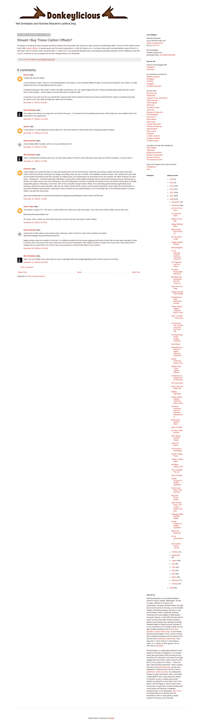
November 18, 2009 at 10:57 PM (36, 262)
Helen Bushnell (30, 141)
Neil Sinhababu (30, 110)
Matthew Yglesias (153, 77)
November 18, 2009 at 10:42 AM (36, 248)
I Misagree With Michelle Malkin (177, 516)
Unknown (27, 169)
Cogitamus (151, 67)
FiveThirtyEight (152, 115)
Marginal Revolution (154, 153)
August (174, 561)
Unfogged (150, 84)
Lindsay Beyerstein (154, 124)
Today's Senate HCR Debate (177, 293)
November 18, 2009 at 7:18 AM (35, 199)
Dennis (26, 75)
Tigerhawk (150, 150)
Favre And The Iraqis (176, 287)
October (175, 552)
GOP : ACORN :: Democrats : (177, 318)
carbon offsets (32, 48)
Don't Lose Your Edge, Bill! (177, 387)
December (176, 202)
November (176, 205)
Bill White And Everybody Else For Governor (176, 280)
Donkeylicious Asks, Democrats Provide (176, 300)
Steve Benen (151, 119)
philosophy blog (164, 667)
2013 (172, 186)
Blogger (111, 718)
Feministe (150, 134)
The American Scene (154, 160)
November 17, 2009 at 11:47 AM (36, 133)
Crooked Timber (153, 141)
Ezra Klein (150, 69)
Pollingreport (151, 167)
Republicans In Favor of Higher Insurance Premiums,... (177, 352)
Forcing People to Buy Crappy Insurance (177, 338)
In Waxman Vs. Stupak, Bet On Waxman (177, 378)
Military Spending (176, 393)
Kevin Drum (151, 117)
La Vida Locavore (153, 136)
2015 (172, 179)
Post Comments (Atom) (36, 276)
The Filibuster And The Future (176, 264)
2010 (172, 196)
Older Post (136, 272)
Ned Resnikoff (152, 129)
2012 (172, 189)
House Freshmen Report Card (177, 361)
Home (79, 272)
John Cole (150, 110)
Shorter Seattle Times (177, 455)
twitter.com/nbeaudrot (155, 43)
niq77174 (156, 45)
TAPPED (150, 81)
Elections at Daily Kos (155, 112)
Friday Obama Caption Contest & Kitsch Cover (177, 310)
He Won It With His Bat (177, 432)
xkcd (148, 169)
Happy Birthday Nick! (177, 225)
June (174, 567)
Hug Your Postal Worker (175, 497)
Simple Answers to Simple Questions (176, 525)
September (176, 555)
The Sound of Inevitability (176, 450)
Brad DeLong (152, 93)
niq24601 (159, 646)
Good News (175, 344)
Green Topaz (29, 207)
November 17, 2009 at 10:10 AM (36, 119)
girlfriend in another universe (157, 672)
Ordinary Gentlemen (154, 126)
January (175, 584)
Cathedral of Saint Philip (166, 639)
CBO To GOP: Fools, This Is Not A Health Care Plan (176, 507)
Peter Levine (151, 131)
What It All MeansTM (176, 532)
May (173, 570)
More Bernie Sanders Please (175, 438)
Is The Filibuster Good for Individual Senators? (176, 255)
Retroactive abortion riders (175, 422)
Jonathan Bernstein (154, 86)
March (174, 577)
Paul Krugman (152, 103)
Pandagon (150, 79)
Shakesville (151, 96)
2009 (172, 199)
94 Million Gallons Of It (177, 466)
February (175, 580)
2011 (172, 193)
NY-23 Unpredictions (177, 538)
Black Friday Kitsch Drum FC (177, 232)
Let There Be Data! (176, 215)
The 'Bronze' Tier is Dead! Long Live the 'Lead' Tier (177, 327)
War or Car (177, 691)
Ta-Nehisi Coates (153, 107)
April (174, 574)
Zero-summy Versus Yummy (176, 546)
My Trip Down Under (176, 238)
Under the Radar (175, 444)
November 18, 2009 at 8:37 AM (35, 222)
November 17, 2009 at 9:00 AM (35, 103)
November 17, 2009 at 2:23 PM (35, 147)
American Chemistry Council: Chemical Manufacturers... (177, 411)
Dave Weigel (151, 148)
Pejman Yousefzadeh (155, 155)
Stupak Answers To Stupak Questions (176, 482)
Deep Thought (176, 427)
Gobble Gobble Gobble (177, 243)
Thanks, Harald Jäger (177, 460)
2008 (172, 588)
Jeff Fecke (150, 105)
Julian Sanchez (152, 100)
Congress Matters (153, 138)
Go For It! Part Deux (176, 209)
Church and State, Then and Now (176, 490)
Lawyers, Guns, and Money (157, 98)
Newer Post (22, 272)
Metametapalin (176, 248)
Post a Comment (27, 267)
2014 (172, 183)
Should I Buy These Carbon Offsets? (176, 369)
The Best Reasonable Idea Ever (176, 272)
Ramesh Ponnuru (153, 157)
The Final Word (177, 383)
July (173, 564)
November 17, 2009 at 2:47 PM (35, 161)
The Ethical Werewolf (167, 55)
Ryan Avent (151, 122)
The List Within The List (176, 471)
